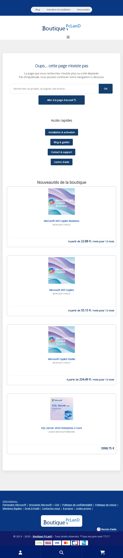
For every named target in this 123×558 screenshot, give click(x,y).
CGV (56, 504)
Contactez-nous (51, 508)
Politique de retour (106, 504)
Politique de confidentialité (77, 504)
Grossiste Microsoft (40, 504)
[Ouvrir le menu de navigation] (68, 37)
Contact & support (61, 152)
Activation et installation (58, 9)
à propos (68, 508)
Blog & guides (62, 142)
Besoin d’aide (108, 529)
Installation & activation (61, 132)
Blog (37, 9)
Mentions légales (12, 508)
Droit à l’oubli (32, 508)
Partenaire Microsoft (14, 504)
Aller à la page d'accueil (61, 100)
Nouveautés (83, 9)
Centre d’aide (61, 162)
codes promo (83, 508)
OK (105, 88)
